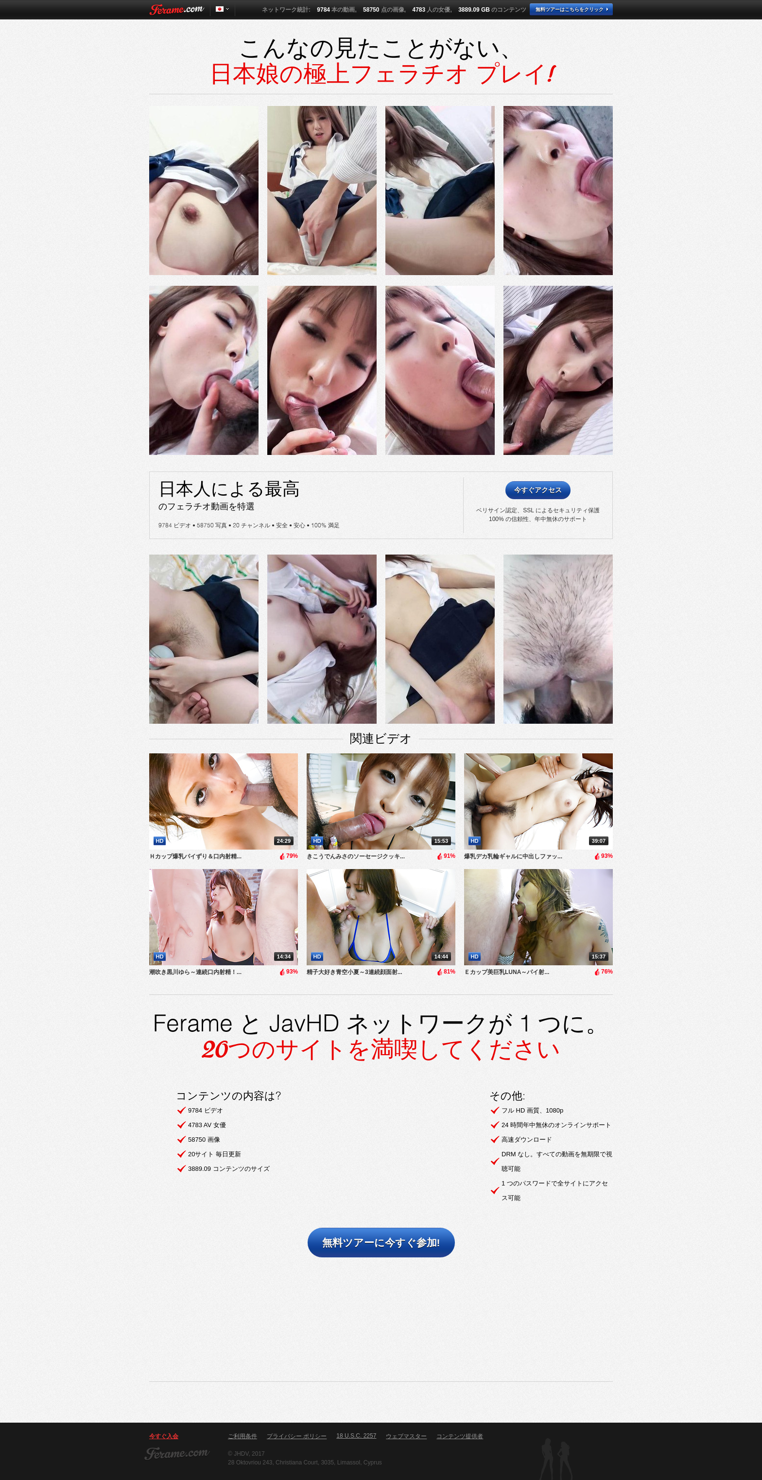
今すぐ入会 (163, 1436)
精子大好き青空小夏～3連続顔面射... (354, 972)
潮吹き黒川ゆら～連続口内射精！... (195, 972)
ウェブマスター (406, 1436)
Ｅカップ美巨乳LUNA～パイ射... (506, 972)
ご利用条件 (242, 1436)
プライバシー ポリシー (297, 1436)
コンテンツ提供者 (459, 1436)
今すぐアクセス (538, 490)
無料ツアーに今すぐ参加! (381, 1242)
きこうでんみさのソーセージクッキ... (356, 856)
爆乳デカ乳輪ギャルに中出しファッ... (513, 856)
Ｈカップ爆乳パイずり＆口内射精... (195, 856)
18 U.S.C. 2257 (356, 1435)
